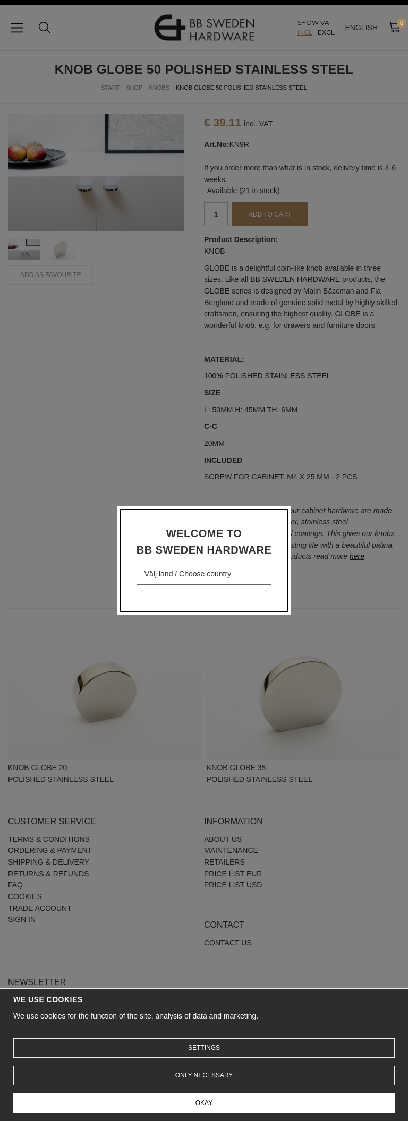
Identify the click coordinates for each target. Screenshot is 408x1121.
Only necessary (204, 1075)
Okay (204, 1103)
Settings (204, 1047)
